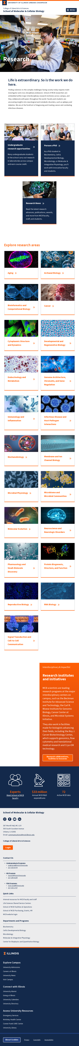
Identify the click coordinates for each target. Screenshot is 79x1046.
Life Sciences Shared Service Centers (17, 903)
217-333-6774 (12, 868)
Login (8, 847)
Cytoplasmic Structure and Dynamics (19, 343)
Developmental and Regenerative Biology (54, 343)
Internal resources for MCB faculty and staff (20, 899)
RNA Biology (50, 604)
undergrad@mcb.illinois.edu (18, 865)
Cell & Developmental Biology (14, 930)
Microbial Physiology (18, 493)
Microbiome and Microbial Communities (55, 494)
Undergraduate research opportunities (19, 146)
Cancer (47, 306)
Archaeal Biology (52, 273)
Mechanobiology (16, 457)
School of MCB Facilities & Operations (17, 907)
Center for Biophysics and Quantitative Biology (21, 941)
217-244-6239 (12, 878)
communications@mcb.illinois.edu (21, 835)
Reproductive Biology (18, 604)
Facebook (9, 819)
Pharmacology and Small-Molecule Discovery (17, 568)
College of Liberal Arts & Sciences (16, 8)
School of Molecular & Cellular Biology (23, 11)
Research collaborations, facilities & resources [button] (58, 757)
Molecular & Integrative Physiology (16, 938)
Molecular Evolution (17, 529)
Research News (33, 203)
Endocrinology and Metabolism (17, 379)
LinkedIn (19, 819)
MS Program (10, 873)
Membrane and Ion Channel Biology (53, 458)
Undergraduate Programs (16, 863)
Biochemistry (8, 926)
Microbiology (8, 934)
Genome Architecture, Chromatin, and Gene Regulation (55, 381)
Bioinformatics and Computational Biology (19, 307)
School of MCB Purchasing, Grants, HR (17, 910)
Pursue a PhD (50, 145)
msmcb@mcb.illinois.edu (17, 875)
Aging (10, 273)
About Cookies (11, 1039)
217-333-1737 (12, 888)
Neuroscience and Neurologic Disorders (54, 530)
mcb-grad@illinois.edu (16, 886)
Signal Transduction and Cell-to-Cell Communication (19, 640)
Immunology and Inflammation (16, 418)
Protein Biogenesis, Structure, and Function (55, 566)
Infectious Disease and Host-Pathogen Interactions (55, 420)
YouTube (14, 819)
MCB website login (10, 914)
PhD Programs (11, 883)
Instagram (4, 819)
